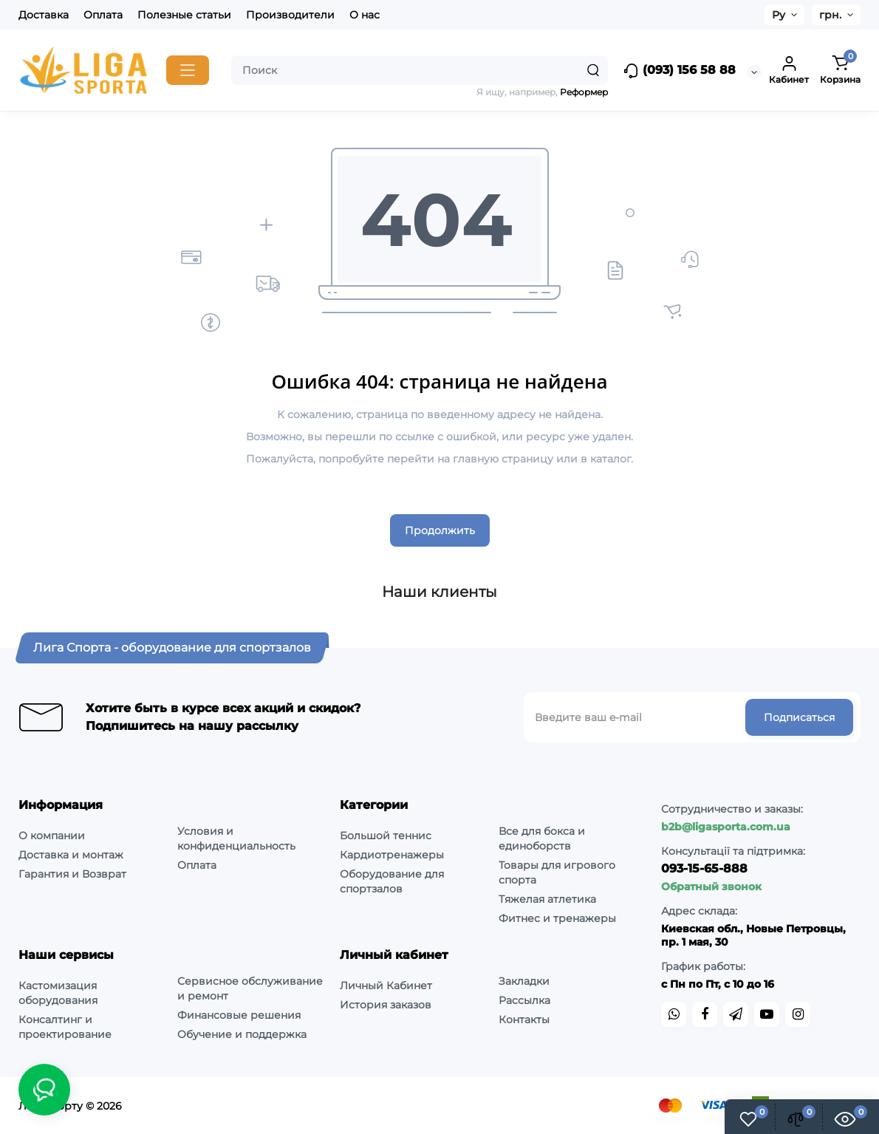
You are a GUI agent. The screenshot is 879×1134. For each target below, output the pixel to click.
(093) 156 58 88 (679, 71)
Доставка (43, 14)
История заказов (385, 1004)
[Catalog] (187, 70)
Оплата (103, 14)
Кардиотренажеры (392, 854)
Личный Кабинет (386, 985)
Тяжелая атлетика (547, 899)
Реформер (584, 92)
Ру (778, 14)
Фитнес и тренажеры (557, 918)
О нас (364, 14)
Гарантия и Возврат (72, 874)
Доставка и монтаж (70, 854)
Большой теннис (385, 835)
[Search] (593, 70)
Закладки (524, 981)
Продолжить (440, 530)
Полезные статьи (184, 14)
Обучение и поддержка (242, 1034)
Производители (290, 14)
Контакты (524, 1019)
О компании (51, 835)
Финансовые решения (239, 1015)
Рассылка (524, 1000)
